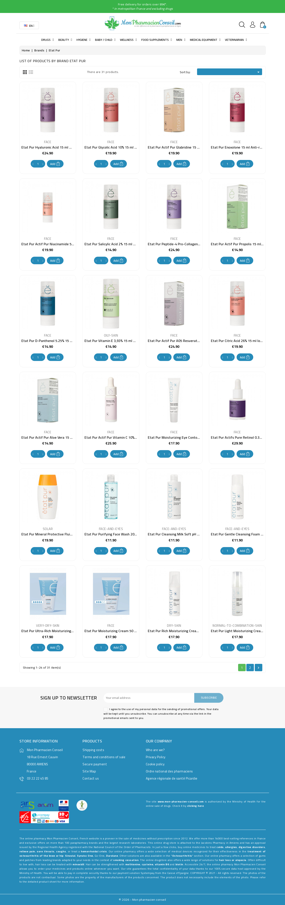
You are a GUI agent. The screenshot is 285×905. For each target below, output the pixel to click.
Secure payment (95, 764)
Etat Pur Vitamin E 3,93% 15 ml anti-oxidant (118, 340)
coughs (61, 851)
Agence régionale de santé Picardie (171, 778)
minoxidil (78, 864)
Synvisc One (85, 855)
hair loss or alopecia (232, 860)
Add (55, 164)
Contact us (91, 778)
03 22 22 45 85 (37, 778)
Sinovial (70, 855)
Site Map (89, 771)
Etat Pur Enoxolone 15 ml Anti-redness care (244, 147)
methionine (132, 864)
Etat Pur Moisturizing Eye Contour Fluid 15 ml (183, 437)
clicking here (195, 805)
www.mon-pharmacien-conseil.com (181, 801)
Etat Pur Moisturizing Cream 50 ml (111, 631)
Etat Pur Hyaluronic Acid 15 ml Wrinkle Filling (55, 147)
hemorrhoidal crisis (94, 851)
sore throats (45, 851)
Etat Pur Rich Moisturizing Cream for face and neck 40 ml (192, 631)
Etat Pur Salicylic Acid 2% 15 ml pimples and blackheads (127, 244)
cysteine (147, 864)
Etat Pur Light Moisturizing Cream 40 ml (242, 631)
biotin (179, 864)
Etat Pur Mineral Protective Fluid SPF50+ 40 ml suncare (64, 534)
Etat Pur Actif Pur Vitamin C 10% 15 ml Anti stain (122, 437)
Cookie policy (155, 764)
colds (220, 847)
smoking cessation (126, 860)
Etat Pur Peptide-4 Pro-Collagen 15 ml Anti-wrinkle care (191, 244)
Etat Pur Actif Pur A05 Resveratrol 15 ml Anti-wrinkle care (193, 340)
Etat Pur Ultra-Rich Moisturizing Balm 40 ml (55, 631)
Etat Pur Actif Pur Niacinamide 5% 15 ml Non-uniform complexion (71, 244)
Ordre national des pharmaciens (169, 771)
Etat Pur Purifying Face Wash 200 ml (112, 534)
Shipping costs (93, 750)
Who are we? (155, 750)
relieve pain (27, 851)
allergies (231, 847)
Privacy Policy (156, 757)
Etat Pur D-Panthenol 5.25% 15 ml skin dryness (57, 340)
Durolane (112, 855)
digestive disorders (252, 847)
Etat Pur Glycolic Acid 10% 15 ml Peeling (115, 147)
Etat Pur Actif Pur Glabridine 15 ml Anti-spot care (186, 147)
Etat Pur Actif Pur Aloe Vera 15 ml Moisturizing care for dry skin (70, 437)
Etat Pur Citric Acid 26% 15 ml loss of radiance (246, 340)
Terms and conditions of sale (104, 757)
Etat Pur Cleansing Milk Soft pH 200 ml (178, 534)
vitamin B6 (162, 864)
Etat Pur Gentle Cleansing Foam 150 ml (241, 534)
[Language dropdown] (29, 25)
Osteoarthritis (182, 855)
